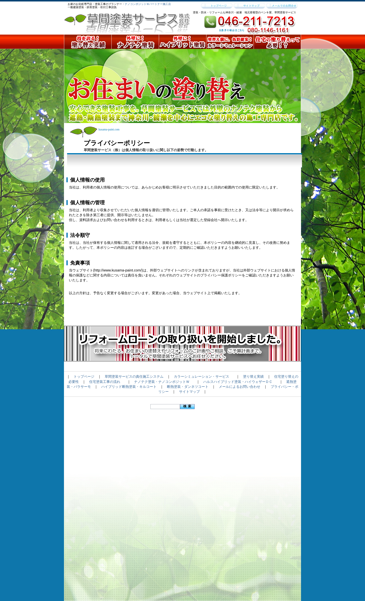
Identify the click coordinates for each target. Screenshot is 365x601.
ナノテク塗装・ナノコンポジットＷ (161, 382)
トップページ (84, 376)
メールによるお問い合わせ (239, 387)
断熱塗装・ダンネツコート (187, 387)
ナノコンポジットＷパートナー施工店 (148, 3)
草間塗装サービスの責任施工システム (134, 376)
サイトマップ (189, 392)
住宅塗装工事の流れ (104, 382)
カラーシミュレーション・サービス (201, 376)
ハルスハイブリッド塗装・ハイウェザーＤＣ (237, 382)
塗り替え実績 (253, 376)
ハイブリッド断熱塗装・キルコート (129, 387)
